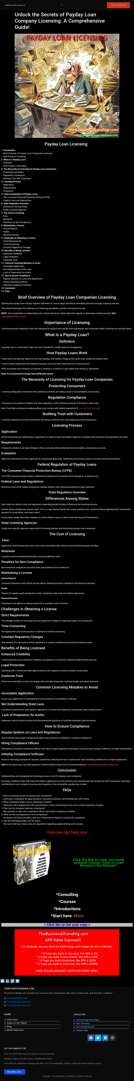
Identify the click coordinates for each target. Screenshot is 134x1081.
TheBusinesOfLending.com (19, 989)
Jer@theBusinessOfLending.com (103, 764)
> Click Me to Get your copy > (67, 925)
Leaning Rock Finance (88, 408)
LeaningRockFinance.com (13, 316)
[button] (62, 4)
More (78, 915)
